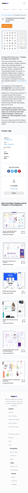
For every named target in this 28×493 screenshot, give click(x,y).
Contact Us (13, 455)
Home (3, 15)
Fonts (9, 441)
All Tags (11, 412)
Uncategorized (9, 15)
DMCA (12, 459)
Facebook (14, 480)
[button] (4, 41)
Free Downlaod (6, 26)
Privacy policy (14, 470)
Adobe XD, (11, 144)
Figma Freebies (13, 416)
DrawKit (8, 21)
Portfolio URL (14, 188)
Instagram (14, 484)
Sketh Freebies (13, 423)
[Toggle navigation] (24, 3)
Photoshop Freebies (14, 434)
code (9, 445)
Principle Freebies (14, 426)
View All (14, 193)
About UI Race (14, 452)
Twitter (13, 477)
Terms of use (13, 466)
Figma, (6, 144)
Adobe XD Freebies (14, 419)
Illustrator (11, 437)
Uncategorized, (8, 139)
